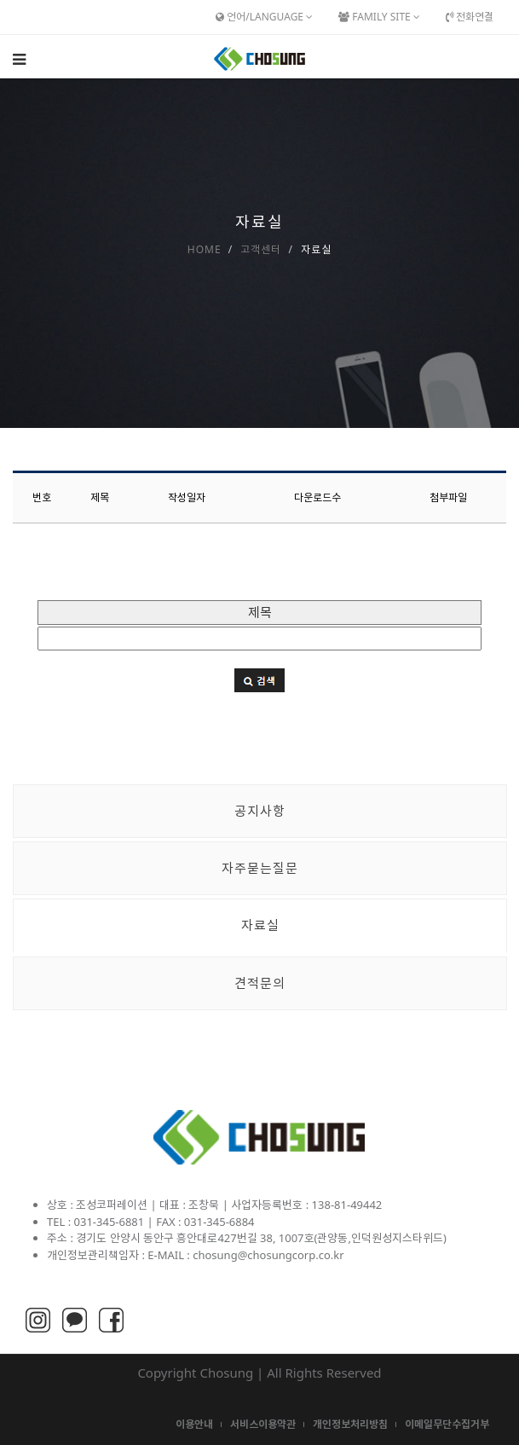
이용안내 (194, 1424)
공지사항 (259, 810)
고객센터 (260, 249)
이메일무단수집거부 (447, 1424)
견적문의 (259, 982)
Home (204, 249)
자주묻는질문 (260, 867)
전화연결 (469, 16)
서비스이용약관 (263, 1424)
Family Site (379, 16)
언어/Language (264, 16)
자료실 (260, 924)
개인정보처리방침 (350, 1424)
